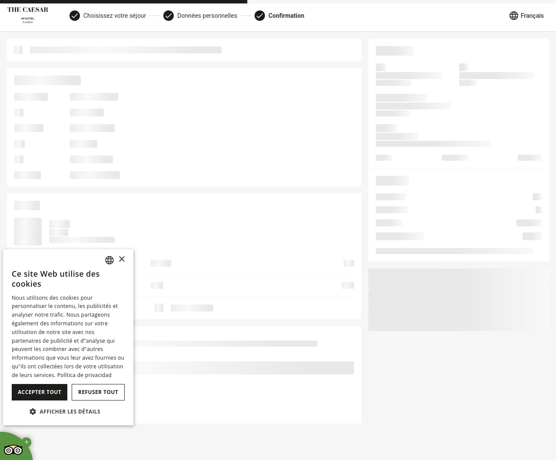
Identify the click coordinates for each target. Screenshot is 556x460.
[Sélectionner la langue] (526, 15)
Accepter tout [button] (39, 392)
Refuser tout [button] (98, 392)
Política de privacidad (84, 375)
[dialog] (68, 337)
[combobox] (109, 260)
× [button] (121, 259)
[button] (68, 411)
